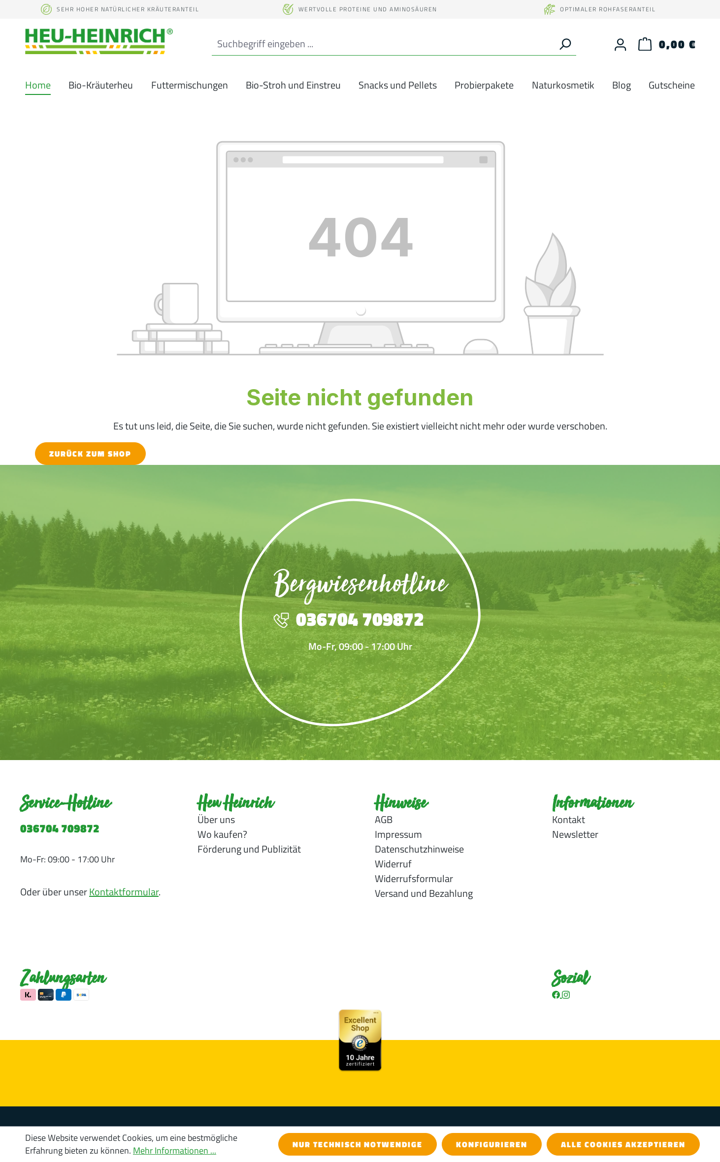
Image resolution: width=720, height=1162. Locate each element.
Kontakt (568, 819)
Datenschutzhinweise (419, 848)
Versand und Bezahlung (424, 893)
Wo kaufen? (222, 834)
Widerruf (393, 863)
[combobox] (383, 44)
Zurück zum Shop (90, 453)
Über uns (216, 819)
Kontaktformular (124, 891)
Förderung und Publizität (249, 848)
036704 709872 (59, 828)
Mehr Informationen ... (174, 1150)
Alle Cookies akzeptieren (623, 1144)
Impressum (398, 834)
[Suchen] (565, 44)
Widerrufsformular (414, 878)
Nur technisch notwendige (358, 1144)
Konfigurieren (491, 1144)
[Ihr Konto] (620, 44)
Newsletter (575, 834)
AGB (384, 819)
